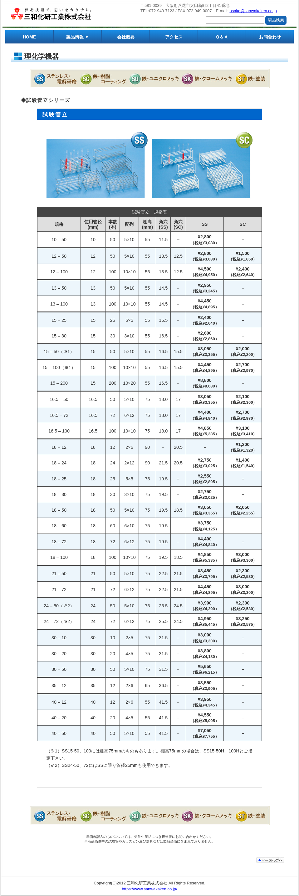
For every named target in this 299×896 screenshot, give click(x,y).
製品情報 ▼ (77, 36)
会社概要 (126, 36)
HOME (29, 36)
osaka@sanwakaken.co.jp (253, 10)
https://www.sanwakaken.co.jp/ (149, 889)
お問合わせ (270, 36)
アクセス (174, 36)
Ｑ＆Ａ (221, 36)
